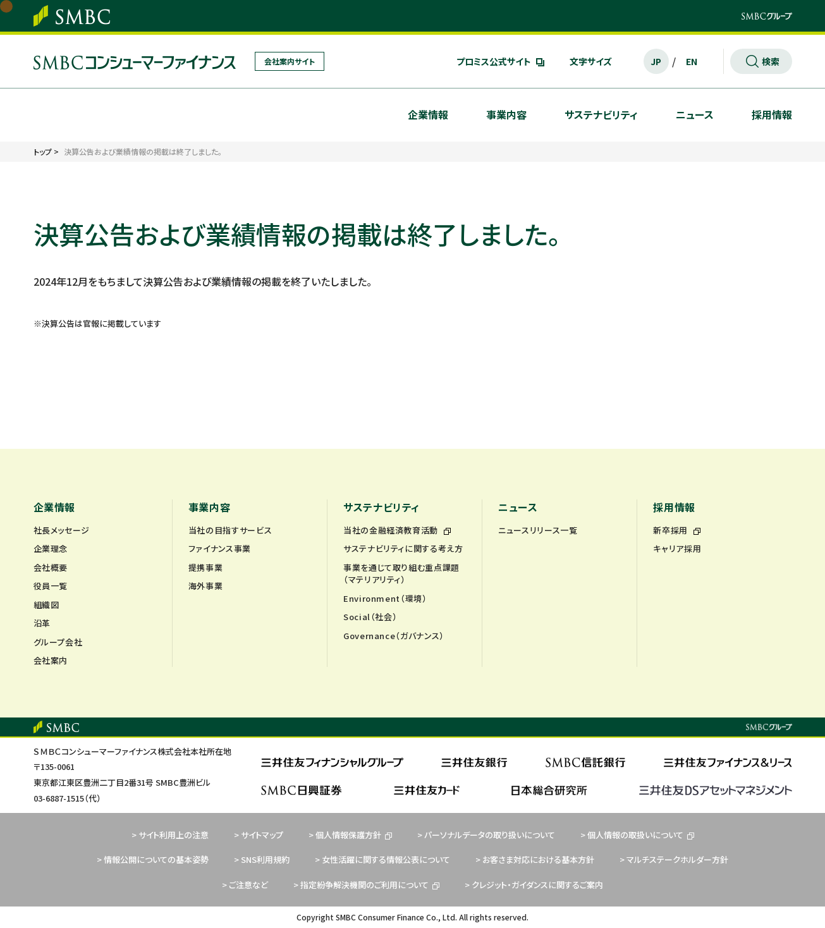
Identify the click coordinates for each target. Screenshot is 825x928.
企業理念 (51, 548)
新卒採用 (676, 530)
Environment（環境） (385, 598)
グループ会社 (58, 642)
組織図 (46, 605)
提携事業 (205, 567)
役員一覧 (51, 586)
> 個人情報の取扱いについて (637, 835)
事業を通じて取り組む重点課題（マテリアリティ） (401, 573)
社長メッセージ (62, 530)
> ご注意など (245, 885)
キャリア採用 (677, 548)
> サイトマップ (258, 835)
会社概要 (51, 567)
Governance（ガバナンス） (393, 636)
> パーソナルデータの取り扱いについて (486, 835)
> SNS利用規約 (262, 859)
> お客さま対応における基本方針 (534, 859)
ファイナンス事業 (219, 548)
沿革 (42, 623)
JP (656, 61)
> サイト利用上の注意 (170, 835)
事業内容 (506, 114)
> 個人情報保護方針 (350, 835)
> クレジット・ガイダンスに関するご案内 (534, 885)
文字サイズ (591, 61)
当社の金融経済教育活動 (397, 530)
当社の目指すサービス (230, 530)
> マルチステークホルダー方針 (674, 859)
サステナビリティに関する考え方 (403, 548)
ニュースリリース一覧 (538, 530)
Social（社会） (370, 617)
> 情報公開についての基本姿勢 (153, 859)
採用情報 (772, 114)
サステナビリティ (601, 114)
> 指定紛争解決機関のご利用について (366, 885)
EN (691, 61)
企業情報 (428, 114)
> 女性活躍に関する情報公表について (382, 859)
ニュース (695, 114)
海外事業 (205, 586)
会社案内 (51, 660)
